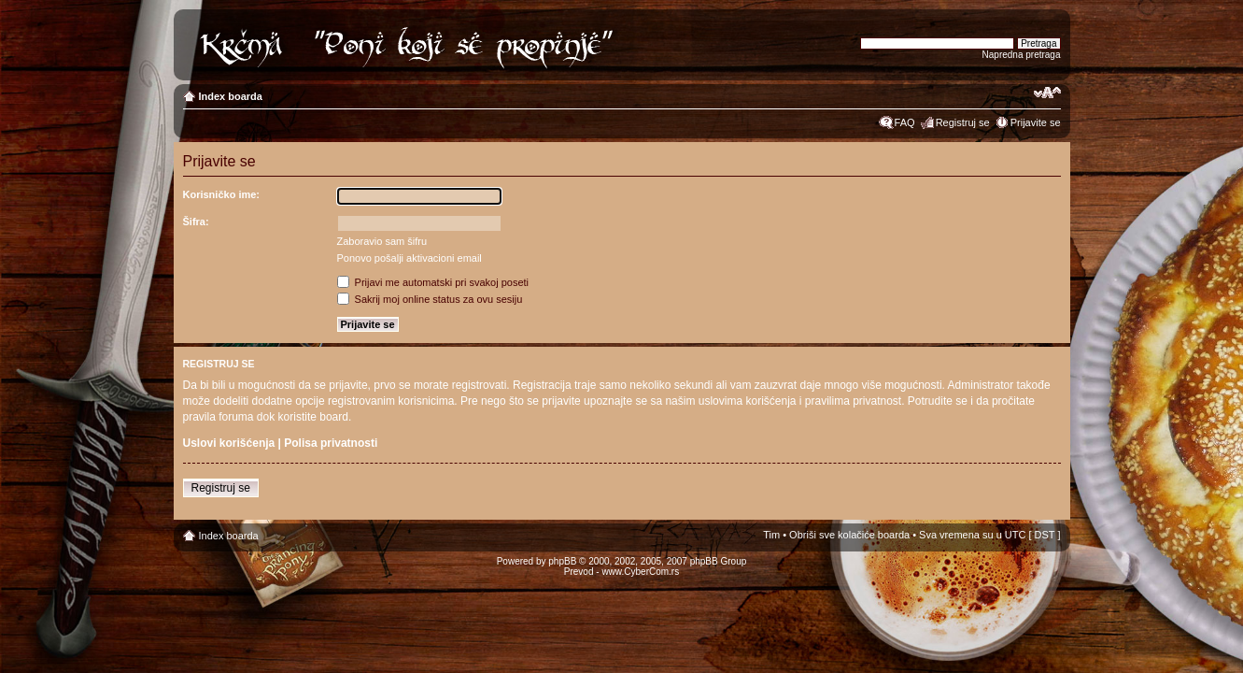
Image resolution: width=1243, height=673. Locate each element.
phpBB (562, 561)
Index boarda (230, 96)
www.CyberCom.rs (640, 571)
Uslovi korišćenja (229, 443)
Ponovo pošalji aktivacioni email (409, 258)
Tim (771, 534)
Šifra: (196, 221)
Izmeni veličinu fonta (1047, 92)
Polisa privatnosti (330, 443)
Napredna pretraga (1021, 55)
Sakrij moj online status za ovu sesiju (430, 299)
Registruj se (963, 122)
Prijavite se (1035, 122)
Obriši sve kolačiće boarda (849, 534)
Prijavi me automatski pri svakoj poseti (433, 282)
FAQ (905, 122)
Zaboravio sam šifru (382, 241)
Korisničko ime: (222, 194)
